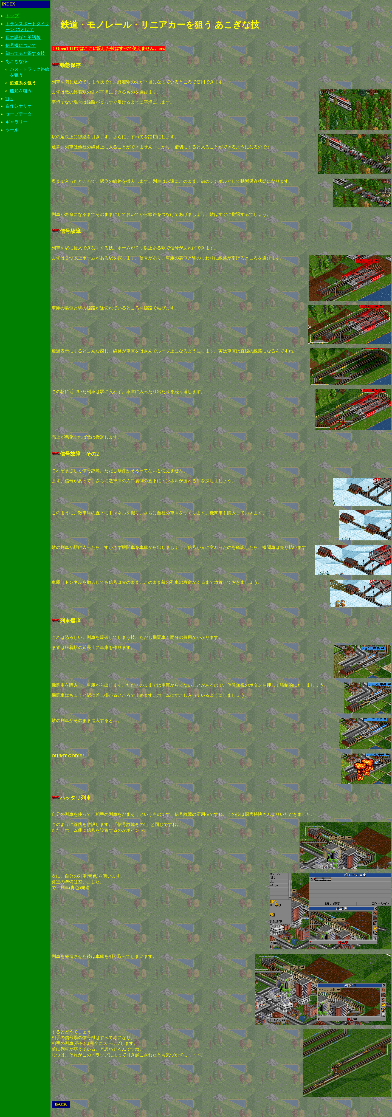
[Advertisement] (25, 230)
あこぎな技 (16, 61)
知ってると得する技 (25, 53)
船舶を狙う (21, 91)
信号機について (20, 45)
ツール (12, 130)
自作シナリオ (18, 106)
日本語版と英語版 (23, 37)
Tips (9, 98)
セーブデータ (18, 114)
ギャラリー (16, 122)
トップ (12, 15)
